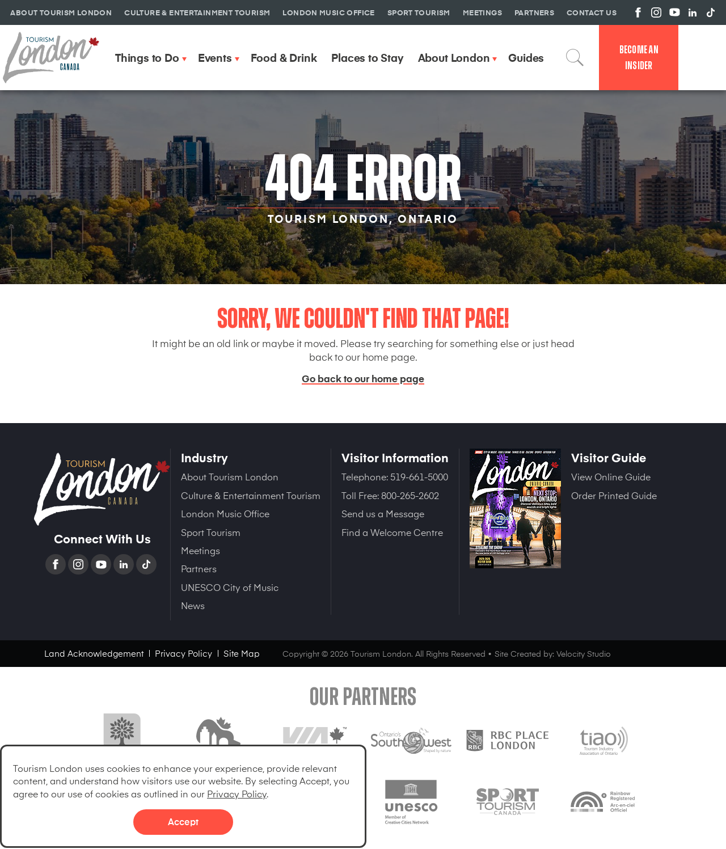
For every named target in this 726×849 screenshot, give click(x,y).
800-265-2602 (410, 495)
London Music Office (225, 513)
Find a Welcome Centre (392, 532)
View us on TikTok (710, 12)
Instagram (79, 564)
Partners (199, 568)
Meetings (200, 550)
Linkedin (124, 564)
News (193, 605)
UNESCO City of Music (229, 587)
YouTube (102, 564)
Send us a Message (382, 513)
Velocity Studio (583, 653)
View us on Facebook (638, 12)
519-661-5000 (419, 476)
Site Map (241, 653)
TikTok (147, 564)
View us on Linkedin (692, 12)
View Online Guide (611, 476)
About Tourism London (229, 476)
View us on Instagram (656, 12)
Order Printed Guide (614, 495)
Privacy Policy (237, 793)
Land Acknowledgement (93, 653)
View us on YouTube (674, 12)
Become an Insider (639, 57)
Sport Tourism (210, 532)
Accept (183, 821)
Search (575, 57)
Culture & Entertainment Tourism (250, 495)
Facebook (56, 564)
